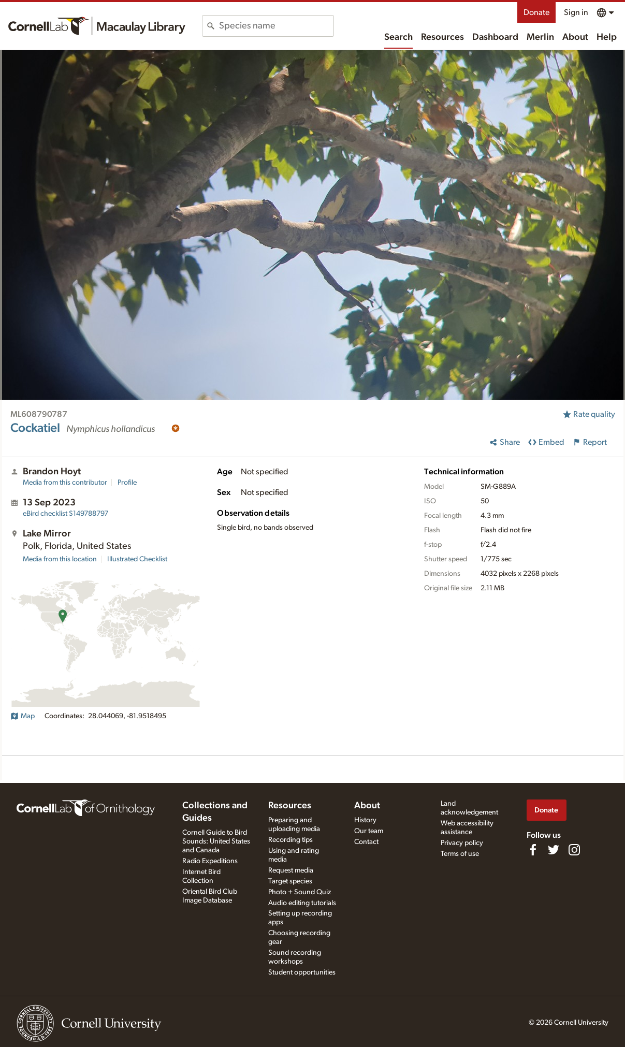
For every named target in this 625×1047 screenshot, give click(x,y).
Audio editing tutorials (302, 903)
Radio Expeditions (210, 861)
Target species (290, 881)
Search (398, 37)
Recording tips (290, 840)
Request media (290, 870)
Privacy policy (462, 843)
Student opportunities (302, 972)
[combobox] (276, 26)
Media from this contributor (65, 482)
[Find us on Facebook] (533, 850)
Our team (368, 831)
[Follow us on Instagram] (574, 850)
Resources (442, 37)
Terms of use (460, 853)
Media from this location (60, 559)
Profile (127, 482)
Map (22, 716)
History (365, 820)
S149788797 (65, 513)
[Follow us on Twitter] (553, 850)
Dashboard (495, 37)
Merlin (540, 37)
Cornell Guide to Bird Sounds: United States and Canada (216, 841)
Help (607, 37)
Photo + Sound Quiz (299, 892)
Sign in (576, 12)
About (575, 37)
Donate (536, 12)
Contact (366, 842)
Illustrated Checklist (137, 559)
